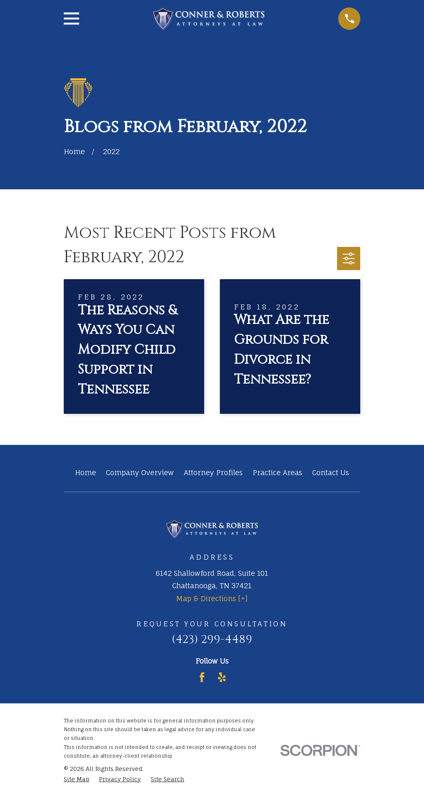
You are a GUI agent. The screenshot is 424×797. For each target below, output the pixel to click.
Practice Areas (277, 472)
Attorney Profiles (213, 472)
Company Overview (140, 472)
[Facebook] (202, 677)
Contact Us (330, 472)
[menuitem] (76, 779)
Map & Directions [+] (212, 598)
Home (85, 472)
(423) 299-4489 (212, 639)
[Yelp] (222, 677)
